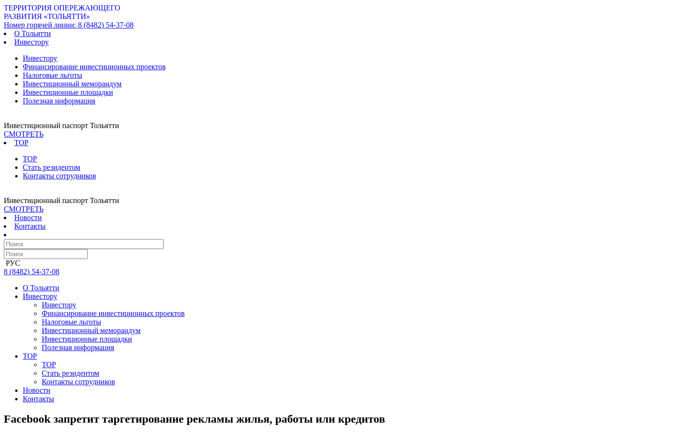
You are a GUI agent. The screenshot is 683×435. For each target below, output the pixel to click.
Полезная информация (59, 101)
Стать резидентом (51, 167)
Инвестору (40, 58)
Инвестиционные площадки (68, 92)
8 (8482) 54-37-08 (69, 25)
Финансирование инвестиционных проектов (94, 67)
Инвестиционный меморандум (72, 84)
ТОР (30, 159)
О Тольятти (32, 33)
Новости (28, 217)
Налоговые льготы (52, 75)
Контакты (30, 226)
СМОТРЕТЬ (24, 134)
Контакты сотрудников (59, 176)
